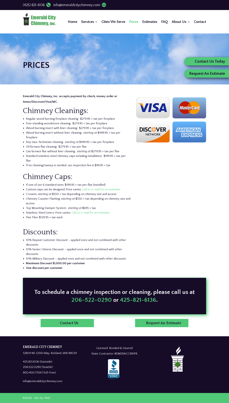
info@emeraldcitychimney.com (79, 5)
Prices (133, 22)
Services (87, 22)
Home (72, 22)
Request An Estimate (163, 323)
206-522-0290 (92, 330)
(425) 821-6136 (37, 5)
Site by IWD (42, 398)
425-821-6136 (138, 330)
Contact (200, 22)
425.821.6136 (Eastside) (37, 361)
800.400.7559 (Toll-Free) (39, 372)
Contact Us (69, 323)
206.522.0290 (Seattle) (38, 367)
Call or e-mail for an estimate (101, 189)
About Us (179, 22)
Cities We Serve (113, 22)
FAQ (164, 22)
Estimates (149, 22)
